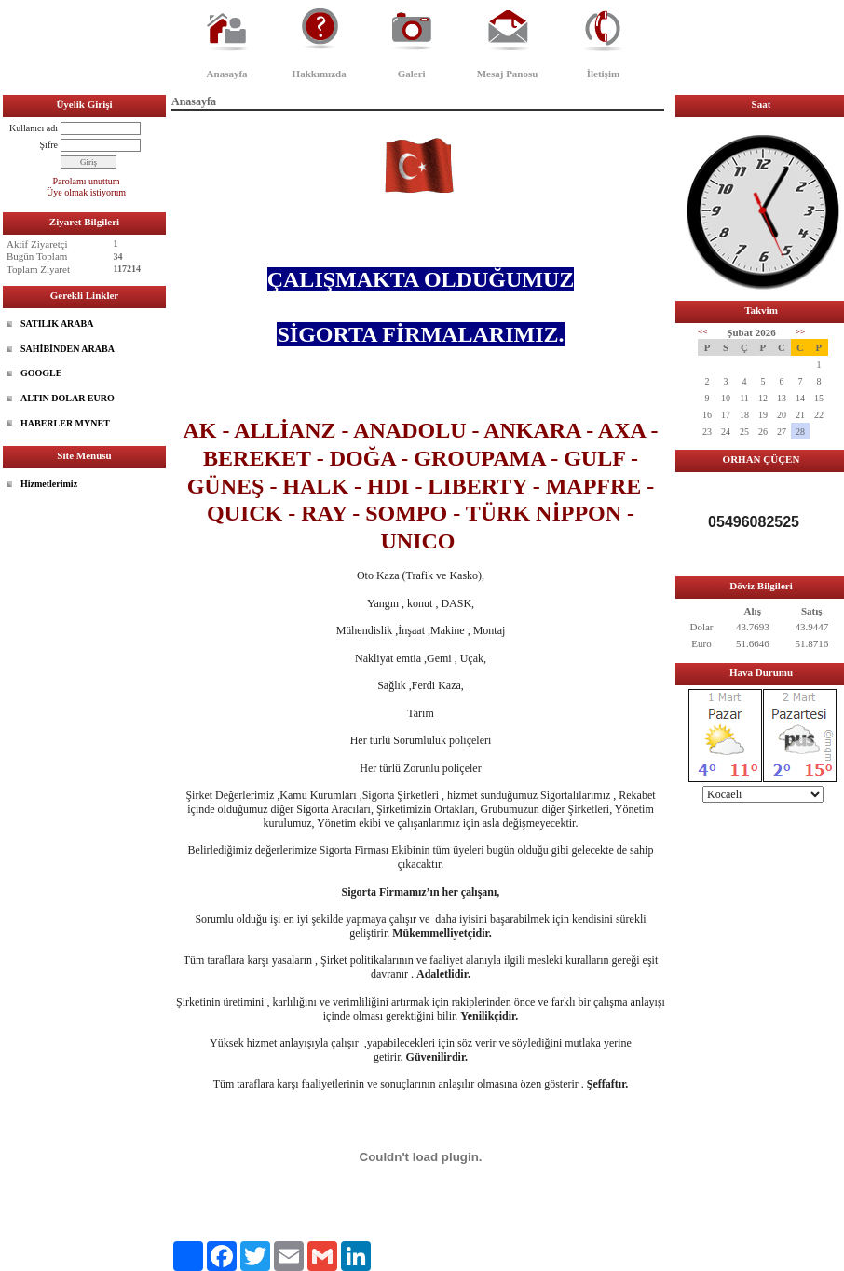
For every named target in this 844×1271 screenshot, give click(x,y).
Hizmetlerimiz (48, 484)
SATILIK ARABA (56, 323)
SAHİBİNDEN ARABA (67, 349)
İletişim (603, 73)
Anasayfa (227, 73)
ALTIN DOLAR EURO (67, 398)
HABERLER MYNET (65, 423)
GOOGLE (40, 373)
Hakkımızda (320, 73)
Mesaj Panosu (507, 73)
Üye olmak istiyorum (86, 192)
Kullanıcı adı (33, 128)
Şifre (49, 145)
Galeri (412, 73)
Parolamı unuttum (86, 181)
